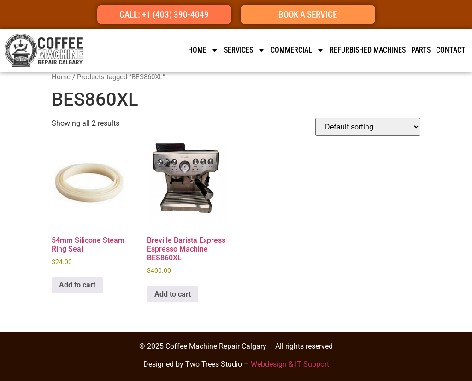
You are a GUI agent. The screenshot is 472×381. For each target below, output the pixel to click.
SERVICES (244, 50)
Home (61, 77)
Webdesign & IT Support (290, 364)
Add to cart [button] (77, 285)
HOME (203, 50)
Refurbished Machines (368, 50)
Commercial (297, 50)
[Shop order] (367, 127)
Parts (421, 50)
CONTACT (451, 50)
